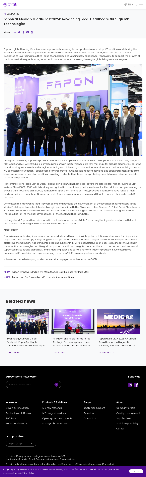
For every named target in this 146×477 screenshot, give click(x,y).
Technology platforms (18, 413)
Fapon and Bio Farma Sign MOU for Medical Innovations (39, 277)
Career (120, 428)
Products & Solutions (54, 402)
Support (89, 402)
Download (89, 413)
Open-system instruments (57, 418)
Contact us (90, 418)
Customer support (94, 408)
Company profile (125, 408)
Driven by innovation (17, 408)
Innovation (12, 402)
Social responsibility (127, 423)
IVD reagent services (54, 413)
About (119, 402)
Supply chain (123, 418)
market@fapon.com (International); (31, 464)
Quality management (128, 413)
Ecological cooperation (55, 423)
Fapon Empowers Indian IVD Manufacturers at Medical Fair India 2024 (47, 272)
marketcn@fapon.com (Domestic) (96, 464)
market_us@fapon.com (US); (64, 464)
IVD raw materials (52, 408)
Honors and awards (16, 423)
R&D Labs (11, 418)
